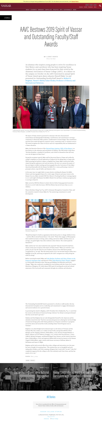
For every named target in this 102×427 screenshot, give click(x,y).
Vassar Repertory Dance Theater (61, 260)
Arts (61, 9)
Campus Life (48, 9)
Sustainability (67, 9)
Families (85, 7)
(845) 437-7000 (51, 416)
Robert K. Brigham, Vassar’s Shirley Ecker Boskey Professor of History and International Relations (50, 80)
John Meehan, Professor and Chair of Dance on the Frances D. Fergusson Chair (50, 259)
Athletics (56, 9)
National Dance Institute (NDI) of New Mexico (59, 148)
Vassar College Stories (51, 412)
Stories (7, 17)
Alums (95, 7)
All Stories (51, 396)
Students (81, 7)
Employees (90, 7)
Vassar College (54, 418)
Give (95, 4)
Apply (87, 4)
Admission (41, 9)
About (27, 9)
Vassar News (74, 1)
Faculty (32, 360)
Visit (91, 4)
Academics (34, 9)
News (74, 9)
